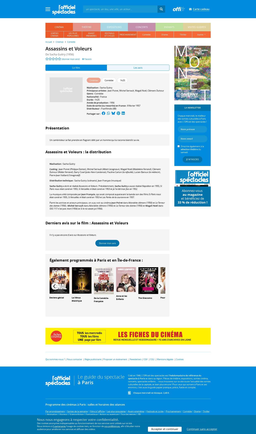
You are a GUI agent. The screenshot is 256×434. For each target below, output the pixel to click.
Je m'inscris (192, 159)
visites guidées (197, 27)
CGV (145, 359)
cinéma (59, 27)
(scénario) (85, 180)
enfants (169, 27)
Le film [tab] (76, 67)
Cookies (180, 359)
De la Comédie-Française (101, 300)
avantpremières (91, 34)
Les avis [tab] (138, 67)
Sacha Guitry (106, 87)
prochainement (128, 34)
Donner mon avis (107, 243)
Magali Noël (141, 90)
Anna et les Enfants (121, 298)
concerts (142, 27)
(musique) (109, 180)
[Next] (160, 286)
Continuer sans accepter (202, 429)
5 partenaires (59, 426)
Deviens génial (56, 297)
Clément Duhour (156, 90)
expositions (114, 27)
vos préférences (112, 426)
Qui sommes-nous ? (55, 359)
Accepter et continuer (164, 429)
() (72, 169)
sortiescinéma (55, 34)
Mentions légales (165, 359)
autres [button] (200, 34)
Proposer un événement (115, 359)
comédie (146, 34)
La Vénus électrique (77, 299)
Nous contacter (74, 359)
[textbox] (120, 9)
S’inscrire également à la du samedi (192, 149)
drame (164, 34)
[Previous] (55, 286)
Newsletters (135, 359)
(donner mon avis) (71, 59)
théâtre (87, 27)
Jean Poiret (113, 90)
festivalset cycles (110, 34)
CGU (152, 359)
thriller (183, 34)
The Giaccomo (145, 298)
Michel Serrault (126, 90)
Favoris (87, 59)
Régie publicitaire (93, 359)
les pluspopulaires (73, 34)
